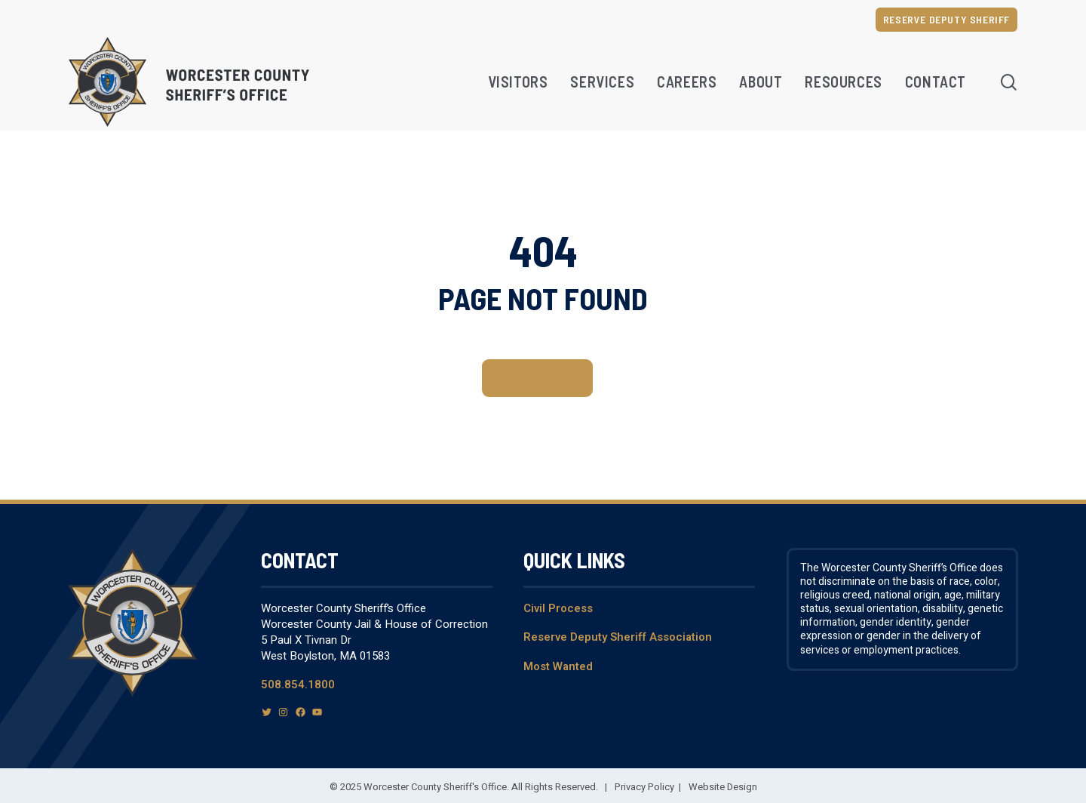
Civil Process (558, 608)
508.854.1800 (298, 684)
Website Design (723, 787)
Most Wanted (558, 666)
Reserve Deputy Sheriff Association (617, 637)
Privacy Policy (644, 787)
